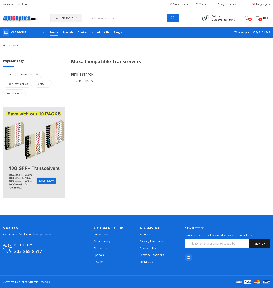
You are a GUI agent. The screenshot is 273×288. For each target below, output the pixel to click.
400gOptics (20, 281)
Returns (98, 262)
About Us (145, 234)
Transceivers (14, 93)
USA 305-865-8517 (223, 19)
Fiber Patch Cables (17, 84)
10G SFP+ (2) (86, 81)
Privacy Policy (147, 248)
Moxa (16, 45)
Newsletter (100, 248)
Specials (99, 255)
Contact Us (146, 262)
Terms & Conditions (151, 255)
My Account (101, 234)
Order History (102, 241)
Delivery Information (152, 241)
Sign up (259, 243)
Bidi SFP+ (43, 84)
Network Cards (29, 74)
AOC (9, 74)
